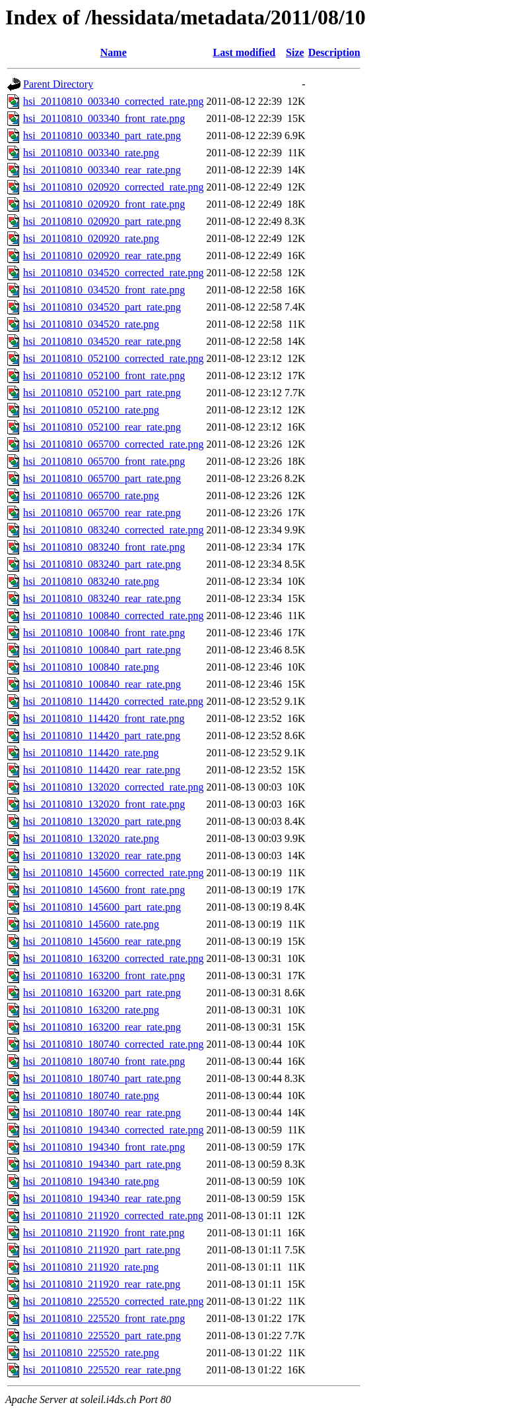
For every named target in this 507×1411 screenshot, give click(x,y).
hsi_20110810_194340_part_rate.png (102, 1164)
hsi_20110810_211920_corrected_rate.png (113, 1215)
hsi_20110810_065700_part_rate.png (102, 478)
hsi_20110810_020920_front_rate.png (104, 204)
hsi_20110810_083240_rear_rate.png (102, 598)
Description (334, 52)
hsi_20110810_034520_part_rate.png (102, 307)
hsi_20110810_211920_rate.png (90, 1267)
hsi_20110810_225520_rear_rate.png (102, 1369)
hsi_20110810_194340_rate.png (91, 1181)
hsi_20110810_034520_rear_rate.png (102, 341)
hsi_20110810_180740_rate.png (91, 1095)
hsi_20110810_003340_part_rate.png (102, 135)
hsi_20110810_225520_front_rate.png (104, 1318)
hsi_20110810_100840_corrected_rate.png (113, 615)
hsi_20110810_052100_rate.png (91, 409)
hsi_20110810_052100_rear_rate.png (102, 427)
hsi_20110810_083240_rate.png (91, 581)
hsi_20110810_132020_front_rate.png (104, 804)
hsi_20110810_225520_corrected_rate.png (113, 1301)
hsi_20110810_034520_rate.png (91, 324)
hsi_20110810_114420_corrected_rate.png (113, 701)
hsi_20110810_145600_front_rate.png (104, 889)
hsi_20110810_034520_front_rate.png (104, 289)
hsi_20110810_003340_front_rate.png (104, 118)
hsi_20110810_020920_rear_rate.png (102, 255)
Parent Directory (58, 84)
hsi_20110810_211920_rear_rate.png (101, 1284)
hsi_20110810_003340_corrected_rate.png (113, 101)
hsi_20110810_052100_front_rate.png (104, 375)
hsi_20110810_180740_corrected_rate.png (113, 1044)
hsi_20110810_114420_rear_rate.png (101, 769)
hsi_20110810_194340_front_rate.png (104, 1147)
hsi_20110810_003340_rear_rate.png (102, 169)
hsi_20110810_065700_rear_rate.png (102, 512)
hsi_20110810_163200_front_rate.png (104, 975)
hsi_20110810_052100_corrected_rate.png (113, 358)
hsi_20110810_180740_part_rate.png (102, 1078)
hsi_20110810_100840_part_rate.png (102, 649)
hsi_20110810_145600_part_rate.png (102, 907)
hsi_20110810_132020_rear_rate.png (102, 855)
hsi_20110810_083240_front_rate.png (104, 547)
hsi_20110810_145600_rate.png (91, 924)
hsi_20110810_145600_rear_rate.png (102, 941)
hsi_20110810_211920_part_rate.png (101, 1249)
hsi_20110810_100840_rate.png (91, 667)
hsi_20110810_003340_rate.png (91, 152)
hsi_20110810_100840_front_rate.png (104, 632)
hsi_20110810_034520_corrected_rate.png (113, 272)
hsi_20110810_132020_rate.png (91, 838)
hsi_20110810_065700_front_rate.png (104, 461)
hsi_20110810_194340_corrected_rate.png (113, 1129)
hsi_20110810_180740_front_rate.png (104, 1061)
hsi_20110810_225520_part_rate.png (102, 1335)
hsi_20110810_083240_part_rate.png (102, 564)
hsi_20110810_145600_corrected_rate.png (113, 872)
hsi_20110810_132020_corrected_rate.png (113, 787)
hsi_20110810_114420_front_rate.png (104, 718)
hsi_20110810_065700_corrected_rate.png (113, 444)
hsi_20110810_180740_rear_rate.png (102, 1112)
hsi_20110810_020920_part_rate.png (102, 221)
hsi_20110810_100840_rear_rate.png (102, 684)
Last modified (244, 52)
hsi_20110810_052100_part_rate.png (102, 392)
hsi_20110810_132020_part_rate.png (102, 821)
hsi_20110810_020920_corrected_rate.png (113, 187)
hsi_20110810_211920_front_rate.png (104, 1232)
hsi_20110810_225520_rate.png (91, 1352)
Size (295, 52)
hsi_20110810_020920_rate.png (91, 238)
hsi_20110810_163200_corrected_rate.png (113, 958)
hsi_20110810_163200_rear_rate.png (102, 1027)
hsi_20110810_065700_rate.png (91, 495)
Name (113, 52)
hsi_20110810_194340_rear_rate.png (102, 1198)
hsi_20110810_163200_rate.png (91, 1009)
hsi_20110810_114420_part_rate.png (101, 735)
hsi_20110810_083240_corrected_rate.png (113, 529)
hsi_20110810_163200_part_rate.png (102, 992)
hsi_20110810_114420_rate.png (90, 752)
